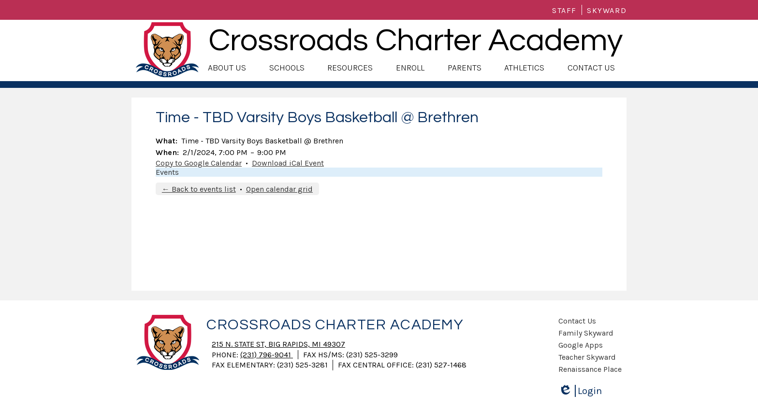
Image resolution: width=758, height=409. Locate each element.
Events (167, 172)
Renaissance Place (590, 369)
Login (580, 391)
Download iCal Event (288, 163)
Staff (564, 10)
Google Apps (580, 345)
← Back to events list (199, 189)
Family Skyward (585, 333)
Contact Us (577, 320)
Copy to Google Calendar (199, 163)
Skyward (607, 10)
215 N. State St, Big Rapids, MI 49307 (278, 344)
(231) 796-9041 (266, 354)
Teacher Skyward (587, 357)
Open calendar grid (279, 189)
